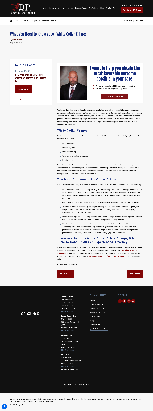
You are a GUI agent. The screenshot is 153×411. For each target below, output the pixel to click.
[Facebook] (120, 301)
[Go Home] (12, 21)
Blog (17, 21)
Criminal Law (72, 265)
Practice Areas (97, 309)
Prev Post (65, 273)
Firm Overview (96, 305)
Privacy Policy (82, 385)
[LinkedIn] (133, 301)
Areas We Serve (97, 313)
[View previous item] (16, 98)
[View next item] (20, 98)
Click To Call (132, 10)
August (34, 21)
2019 (26, 21)
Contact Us (95, 325)
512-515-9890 (66, 319)
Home (92, 301)
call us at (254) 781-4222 (114, 256)
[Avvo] (124, 301)
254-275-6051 (66, 358)
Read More (23, 89)
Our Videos (95, 317)
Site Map (68, 385)
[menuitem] (45, 8)
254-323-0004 (66, 300)
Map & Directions (67, 311)
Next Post (134, 273)
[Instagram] (129, 301)
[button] (4, 406)
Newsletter (98, 328)
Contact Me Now (115, 96)
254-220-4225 (30, 313)
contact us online (95, 256)
